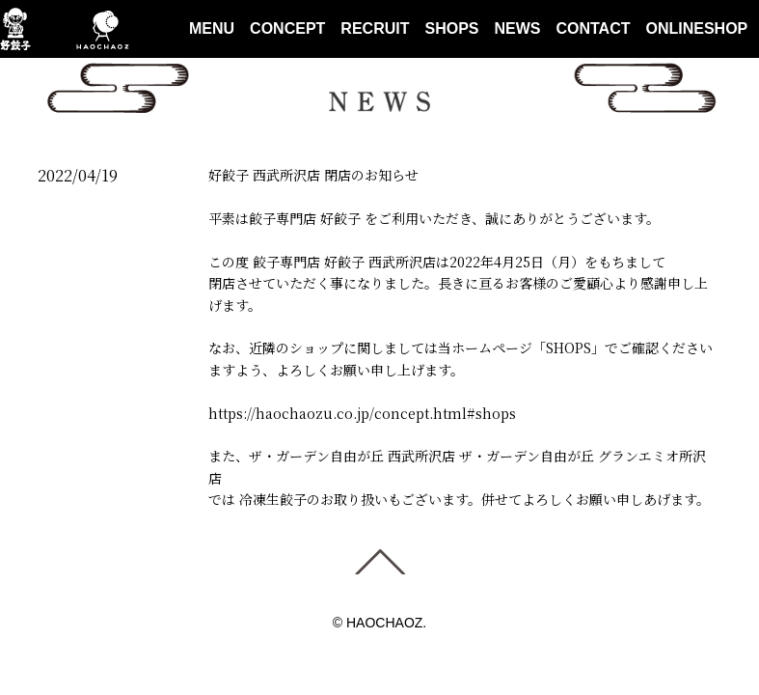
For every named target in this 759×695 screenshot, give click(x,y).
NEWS (517, 28)
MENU (211, 28)
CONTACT (593, 28)
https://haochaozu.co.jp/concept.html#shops (362, 413)
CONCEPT (287, 28)
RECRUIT (374, 28)
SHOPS (451, 28)
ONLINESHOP (697, 28)
